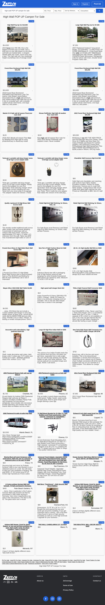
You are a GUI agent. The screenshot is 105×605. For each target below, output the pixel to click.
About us (40, 581)
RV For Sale (5, 560)
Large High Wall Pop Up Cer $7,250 (87, 25)
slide (77, 53)
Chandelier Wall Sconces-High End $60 (87, 158)
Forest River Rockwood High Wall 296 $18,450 (17, 69)
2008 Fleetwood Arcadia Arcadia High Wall (17, 413)
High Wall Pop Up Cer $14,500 (17, 25)
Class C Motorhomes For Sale (44, 562)
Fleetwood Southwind (34, 563)
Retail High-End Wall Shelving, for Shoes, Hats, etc (87, 204)
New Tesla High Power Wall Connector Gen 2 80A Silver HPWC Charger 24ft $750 (87, 330)
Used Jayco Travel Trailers (49, 563)
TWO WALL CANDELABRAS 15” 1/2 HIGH (52, 524)
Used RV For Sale (15, 560)
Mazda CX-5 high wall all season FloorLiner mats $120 (17, 114)
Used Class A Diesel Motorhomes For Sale (14, 563)
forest (8, 48)
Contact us (97, 581)
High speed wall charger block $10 (52, 288)
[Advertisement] (52, 35)
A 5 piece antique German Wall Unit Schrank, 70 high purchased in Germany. (17, 485)
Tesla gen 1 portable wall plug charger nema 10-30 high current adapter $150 (17, 159)
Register (85, 4)
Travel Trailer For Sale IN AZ (76, 562)
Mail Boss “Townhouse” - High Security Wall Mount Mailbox (52, 485)
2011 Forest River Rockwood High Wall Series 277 (87, 374)
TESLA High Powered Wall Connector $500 (87, 288)
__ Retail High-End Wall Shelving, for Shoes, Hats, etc (52, 204)
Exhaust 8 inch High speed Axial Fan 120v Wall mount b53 (87, 414)
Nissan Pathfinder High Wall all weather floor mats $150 (52, 114)
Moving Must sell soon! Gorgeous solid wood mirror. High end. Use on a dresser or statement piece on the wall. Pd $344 (17, 458)
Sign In (75, 4)
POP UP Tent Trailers (60, 562)
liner (29, 138)
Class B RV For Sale (51, 560)
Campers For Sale (27, 560)
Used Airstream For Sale (9, 562)
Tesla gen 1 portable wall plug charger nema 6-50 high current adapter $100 (52, 159)
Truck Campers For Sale (65, 560)
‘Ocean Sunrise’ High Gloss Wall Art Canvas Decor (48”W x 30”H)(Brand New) (87, 457)
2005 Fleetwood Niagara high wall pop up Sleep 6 (17, 374)
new (83, 138)
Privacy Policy (68, 590)
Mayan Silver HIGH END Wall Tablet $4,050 (17, 288)
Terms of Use (68, 585)
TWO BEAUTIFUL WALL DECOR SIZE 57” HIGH (87, 525)
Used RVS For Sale (79, 560)
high (18, 98)
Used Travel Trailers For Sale (26, 562)
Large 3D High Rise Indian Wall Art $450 (52, 330)
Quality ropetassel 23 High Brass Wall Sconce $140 (17, 204)
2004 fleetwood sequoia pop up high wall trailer (52, 374)
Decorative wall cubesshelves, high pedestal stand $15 (17, 330)
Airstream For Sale (38, 560)
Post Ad (97, 4)
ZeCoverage (67, 581)
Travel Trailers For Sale (93, 560)
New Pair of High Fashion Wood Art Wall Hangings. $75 (52, 249)
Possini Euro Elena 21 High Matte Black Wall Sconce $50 (17, 249)
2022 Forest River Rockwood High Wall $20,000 (87, 114)
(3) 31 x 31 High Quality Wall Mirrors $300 (88, 248)
